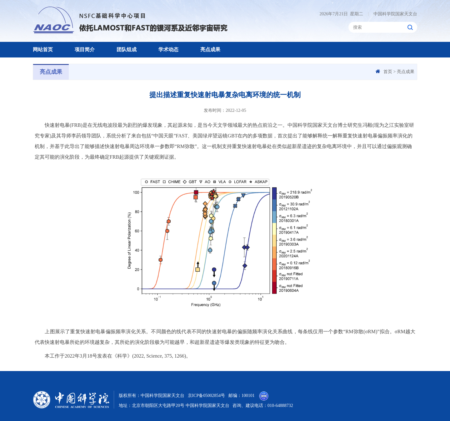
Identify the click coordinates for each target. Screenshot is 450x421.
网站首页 (43, 49)
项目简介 (85, 49)
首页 (387, 71)
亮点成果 (210, 49)
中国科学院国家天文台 (392, 14)
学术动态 (168, 49)
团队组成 (127, 49)
